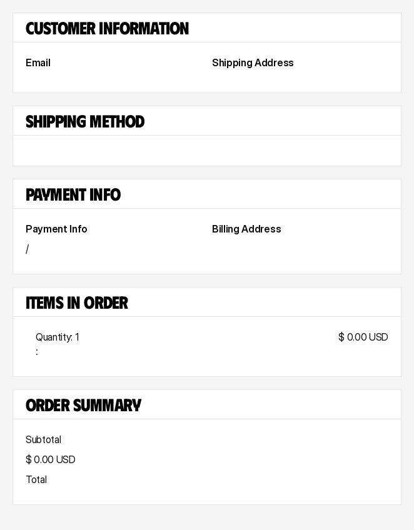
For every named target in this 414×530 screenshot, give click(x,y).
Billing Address (246, 228)
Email (38, 62)
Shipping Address (253, 62)
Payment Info (57, 228)
